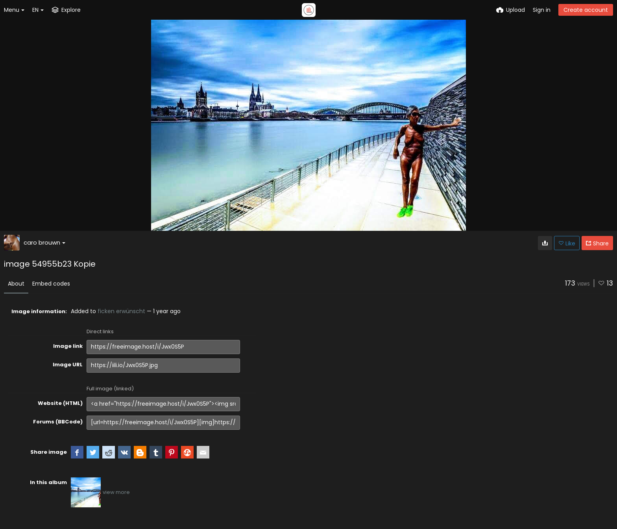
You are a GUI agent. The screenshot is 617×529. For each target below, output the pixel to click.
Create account (585, 10)
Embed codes (51, 284)
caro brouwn (44, 242)
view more (116, 492)
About (16, 284)
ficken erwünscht (121, 311)
